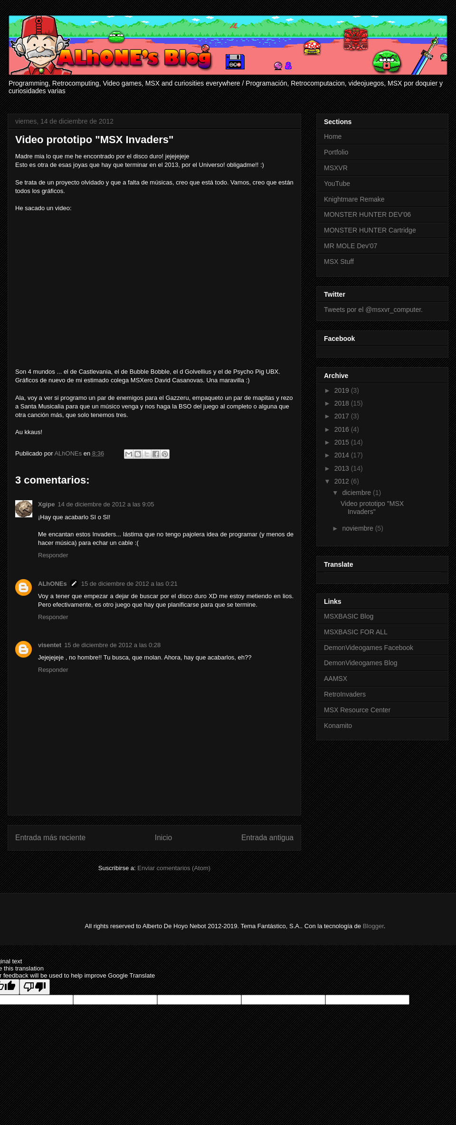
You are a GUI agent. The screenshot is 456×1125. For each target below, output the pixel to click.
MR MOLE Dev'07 (350, 246)
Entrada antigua (267, 838)
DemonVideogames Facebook (368, 647)
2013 (342, 468)
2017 (342, 416)
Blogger (373, 926)
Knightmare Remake (354, 199)
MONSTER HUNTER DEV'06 (367, 214)
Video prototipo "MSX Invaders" (372, 507)
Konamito (338, 725)
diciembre (357, 492)
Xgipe (46, 504)
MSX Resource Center (357, 710)
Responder (53, 555)
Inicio (163, 838)
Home (333, 136)
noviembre (358, 528)
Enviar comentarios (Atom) (173, 868)
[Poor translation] (34, 987)
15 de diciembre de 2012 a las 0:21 (129, 583)
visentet (49, 645)
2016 (342, 429)
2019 (342, 390)
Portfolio (336, 152)
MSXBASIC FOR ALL (356, 632)
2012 (342, 481)
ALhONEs (52, 583)
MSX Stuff (339, 261)
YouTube (337, 183)
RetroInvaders (345, 694)
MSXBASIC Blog (348, 616)
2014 (342, 455)
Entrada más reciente (50, 838)
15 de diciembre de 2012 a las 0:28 (112, 645)
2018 (342, 403)
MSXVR (336, 168)
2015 (342, 442)
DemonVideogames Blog (361, 663)
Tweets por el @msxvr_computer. (373, 309)
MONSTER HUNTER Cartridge (370, 230)
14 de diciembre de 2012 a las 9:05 (105, 504)
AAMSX (335, 678)
